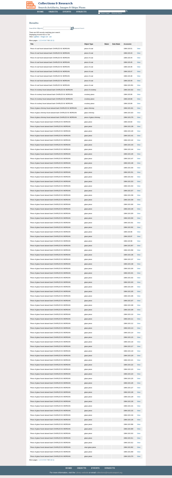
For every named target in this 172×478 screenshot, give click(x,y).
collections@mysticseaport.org (109, 473)
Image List (44, 37)
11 (53, 40)
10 (51, 40)
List (50, 37)
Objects (53, 11)
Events (67, 11)
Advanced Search (117, 13)
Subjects (81, 11)
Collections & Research (55, 3)
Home (40, 11)
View (138, 48)
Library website (82, 473)
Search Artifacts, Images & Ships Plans (61, 7)
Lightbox (36, 37)
